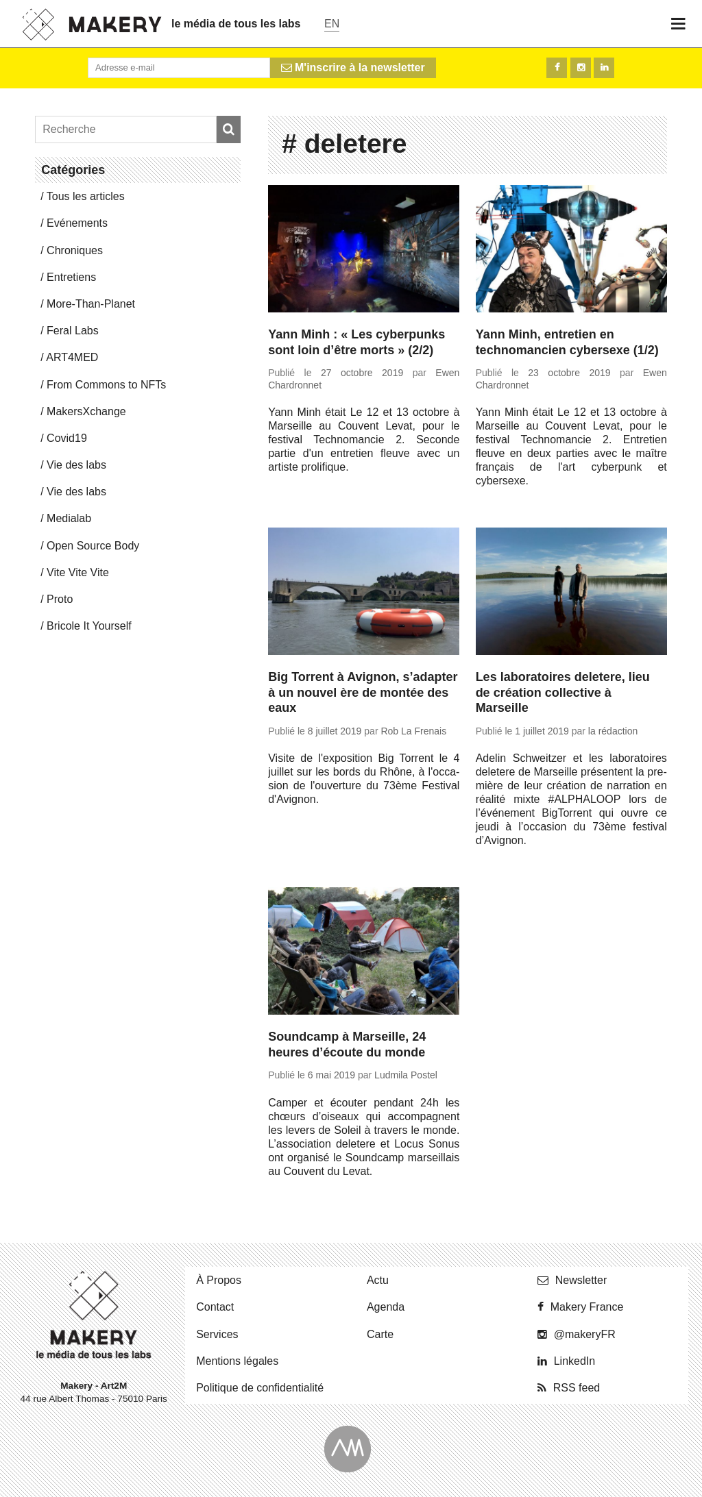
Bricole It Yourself (89, 626)
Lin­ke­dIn (575, 1361)
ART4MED (72, 357)
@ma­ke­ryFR (585, 1334)
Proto (60, 599)
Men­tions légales (237, 1361)
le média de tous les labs (236, 23)
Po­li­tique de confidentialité (260, 1388)
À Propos (218, 1280)
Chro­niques (75, 250)
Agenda (385, 1307)
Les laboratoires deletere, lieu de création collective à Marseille (563, 692)
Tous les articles (86, 196)
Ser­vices (217, 1334)
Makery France (587, 1307)
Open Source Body (93, 546)
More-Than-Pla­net (91, 304)
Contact (215, 1307)
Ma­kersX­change (86, 411)
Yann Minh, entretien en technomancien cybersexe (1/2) (567, 342)
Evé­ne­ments (77, 223)
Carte (380, 1334)
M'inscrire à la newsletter (353, 67)
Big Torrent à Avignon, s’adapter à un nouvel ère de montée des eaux (362, 692)
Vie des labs (76, 465)
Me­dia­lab (69, 518)
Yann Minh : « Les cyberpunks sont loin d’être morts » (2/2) (356, 342)
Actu (378, 1280)
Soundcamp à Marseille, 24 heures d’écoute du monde (347, 1044)
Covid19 (67, 438)
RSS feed (576, 1388)
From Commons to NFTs (106, 385)
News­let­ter (581, 1280)
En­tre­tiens (71, 277)
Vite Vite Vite (78, 572)
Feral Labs (73, 330)
